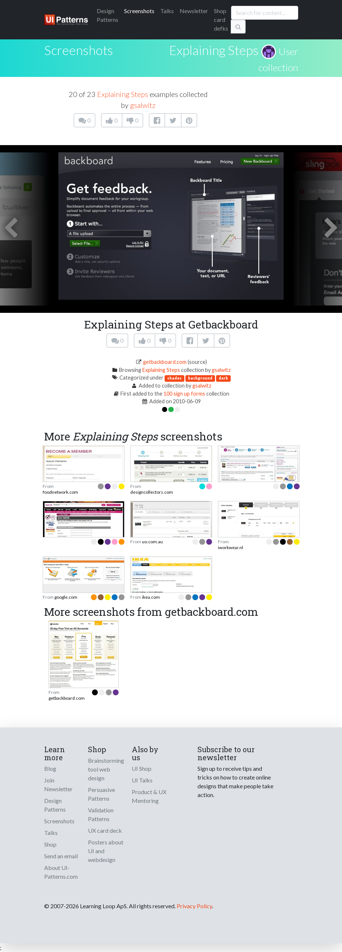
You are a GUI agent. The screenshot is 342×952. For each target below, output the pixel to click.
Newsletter (194, 10)
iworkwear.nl (230, 547)
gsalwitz (142, 105)
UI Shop (141, 768)
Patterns (107, 15)
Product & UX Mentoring (149, 796)
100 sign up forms (184, 393)
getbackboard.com (165, 362)
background (200, 378)
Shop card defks (221, 19)
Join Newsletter (58, 784)
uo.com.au (152, 541)
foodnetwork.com (60, 492)
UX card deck (105, 830)
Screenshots (139, 10)
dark (223, 378)
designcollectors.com (151, 492)
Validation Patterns (101, 814)
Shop (50, 844)
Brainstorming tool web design (106, 769)
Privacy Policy (194, 905)
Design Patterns (55, 805)
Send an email (61, 855)
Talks (167, 10)
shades (174, 378)
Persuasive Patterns (101, 794)
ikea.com (151, 597)
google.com (65, 597)
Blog (50, 768)
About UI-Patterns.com (61, 872)
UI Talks (142, 780)
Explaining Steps (214, 50)
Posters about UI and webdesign (105, 851)
